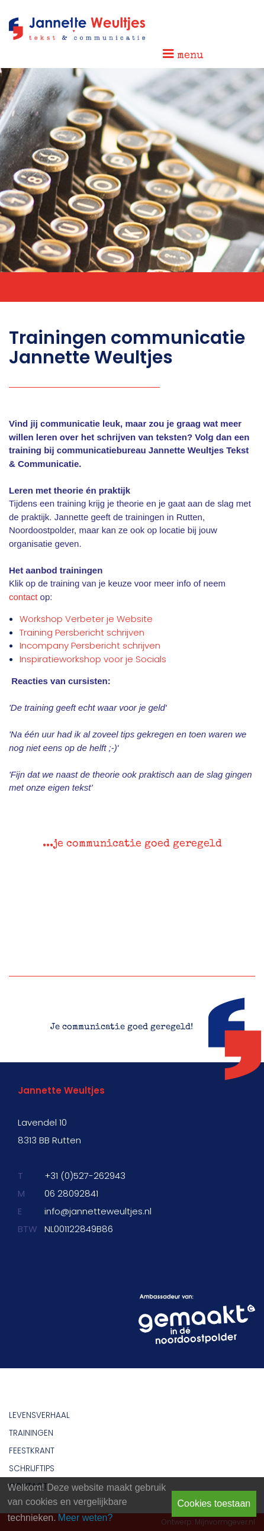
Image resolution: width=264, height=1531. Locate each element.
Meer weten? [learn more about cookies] (85, 1518)
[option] (132, 847)
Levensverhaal (39, 1415)
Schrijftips (31, 1468)
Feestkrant (31, 1450)
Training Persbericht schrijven (82, 632)
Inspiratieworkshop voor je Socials (93, 659)
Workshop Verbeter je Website (86, 619)
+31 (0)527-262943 (84, 1175)
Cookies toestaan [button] (214, 1503)
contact (23, 597)
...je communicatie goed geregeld (132, 844)
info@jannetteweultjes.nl (98, 1211)
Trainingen (31, 1433)
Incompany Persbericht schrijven (90, 645)
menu (183, 54)
